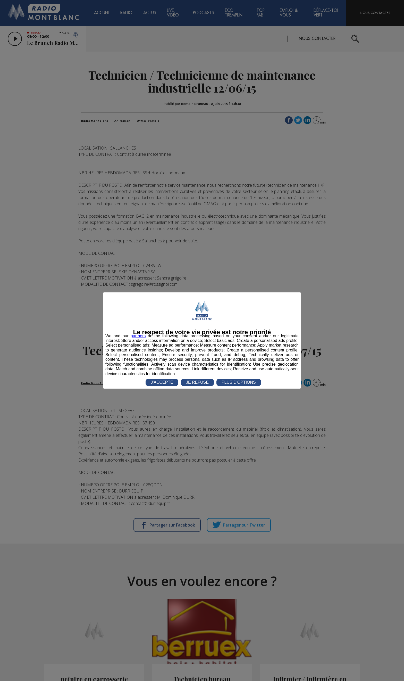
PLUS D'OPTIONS (239, 382)
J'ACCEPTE (162, 382)
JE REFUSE (197, 382)
